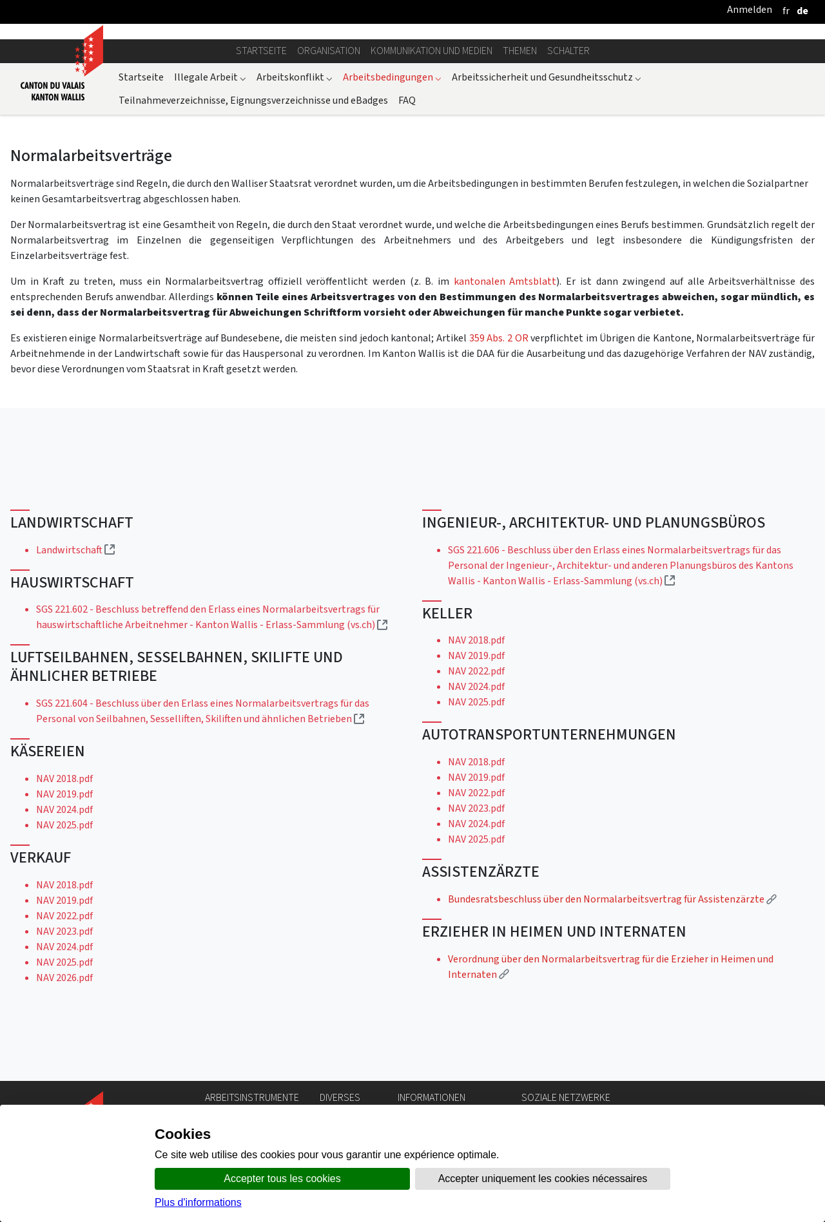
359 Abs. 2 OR (499, 338)
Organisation (328, 50)
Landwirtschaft (75, 550)
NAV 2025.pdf (64, 825)
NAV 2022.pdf (64, 915)
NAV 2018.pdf (64, 778)
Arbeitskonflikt (295, 77)
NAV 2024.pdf (64, 809)
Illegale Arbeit (210, 77)
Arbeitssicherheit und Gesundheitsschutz (546, 77)
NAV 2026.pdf (64, 977)
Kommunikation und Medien (431, 50)
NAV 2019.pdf (64, 794)
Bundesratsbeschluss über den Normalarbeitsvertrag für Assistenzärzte (612, 899)
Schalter (568, 50)
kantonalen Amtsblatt (505, 281)
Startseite (261, 50)
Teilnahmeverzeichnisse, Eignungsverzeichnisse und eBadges (253, 100)
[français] (786, 10)
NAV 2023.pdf (64, 931)
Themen (520, 50)
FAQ (407, 100)
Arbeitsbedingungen (392, 77)
